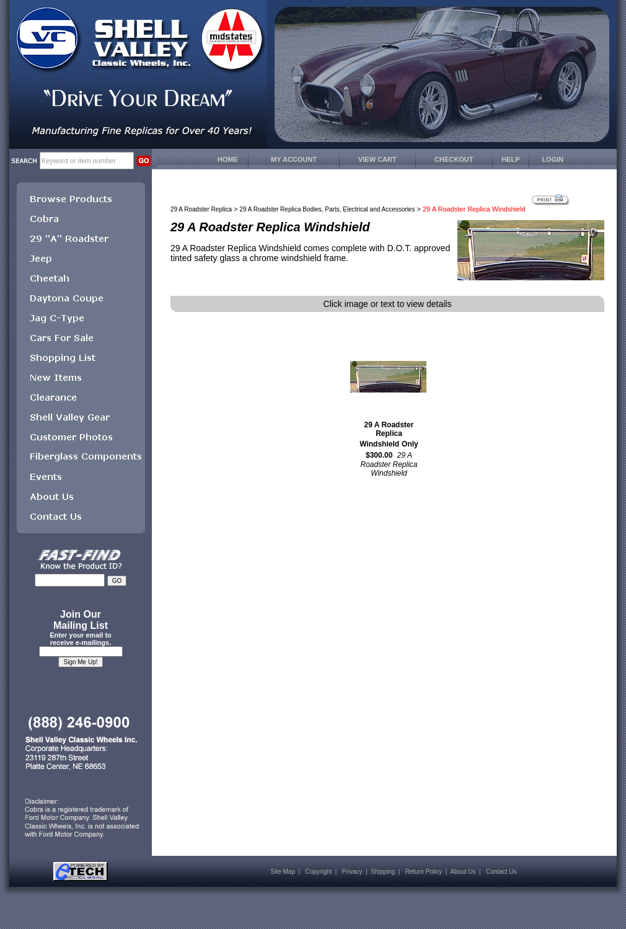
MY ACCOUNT (294, 159)
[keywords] (87, 160)
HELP (510, 159)
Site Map (283, 871)
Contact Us (501, 871)
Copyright (318, 871)
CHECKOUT (453, 159)
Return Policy (423, 871)
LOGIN (552, 159)
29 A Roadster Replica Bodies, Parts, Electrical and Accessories (327, 209)
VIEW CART (377, 159)
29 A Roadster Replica (201, 209)
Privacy (352, 871)
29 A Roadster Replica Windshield (386, 434)
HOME (228, 159)
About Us (462, 871)
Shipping (383, 871)
